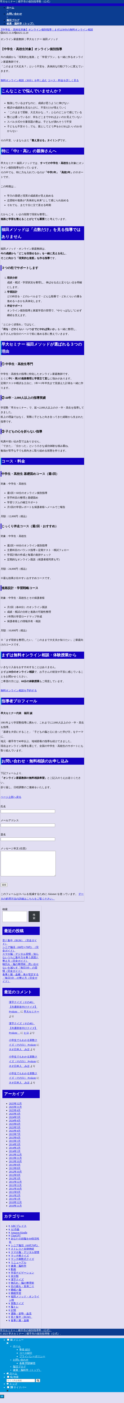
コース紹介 (25, 1357)
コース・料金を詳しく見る (63, 80)
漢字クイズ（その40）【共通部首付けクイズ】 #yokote (23, 1012)
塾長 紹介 (24, 1354)
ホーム (17, 1351)
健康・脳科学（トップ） (27, 1374)
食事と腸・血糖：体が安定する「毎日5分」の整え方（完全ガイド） (20, 983)
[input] (20, 1385)
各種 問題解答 (27, 1368)
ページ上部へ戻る (11, 797)
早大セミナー (31, 1016)
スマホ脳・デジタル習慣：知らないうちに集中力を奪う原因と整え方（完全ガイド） (20, 962)
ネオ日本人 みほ (19, 1054)
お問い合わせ (20, 1364)
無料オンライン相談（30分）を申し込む (24, 80)
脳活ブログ (19, 1371)
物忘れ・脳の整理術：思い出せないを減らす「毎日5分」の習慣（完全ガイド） (20, 972)
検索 (5, 914)
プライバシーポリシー (32, 1361)
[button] (38, 1385)
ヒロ (26, 1037)
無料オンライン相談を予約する (19, 690)
